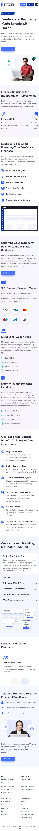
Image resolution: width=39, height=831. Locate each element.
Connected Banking (27, 786)
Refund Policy (25, 811)
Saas (3, 805)
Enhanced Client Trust (13, 583)
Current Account (26, 780)
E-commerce (5, 802)
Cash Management (27, 789)
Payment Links (6, 783)
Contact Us (25, 805)
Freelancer (4, 814)
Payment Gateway (7, 780)
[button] (14, 681)
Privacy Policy (25, 808)
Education (4, 808)
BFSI (2, 811)
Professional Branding (14, 556)
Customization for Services (16, 594)
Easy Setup (8, 577)
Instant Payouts (6, 792)
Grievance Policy (26, 818)
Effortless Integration (13, 600)
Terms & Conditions (27, 814)
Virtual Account (26, 783)
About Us (24, 802)
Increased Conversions (14, 589)
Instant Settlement (7, 786)
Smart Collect (6, 789)
